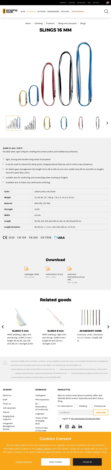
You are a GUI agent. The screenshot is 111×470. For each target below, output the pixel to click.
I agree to (81, 418)
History (6, 412)
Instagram (67, 426)
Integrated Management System (9, 426)
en (104, 3)
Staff (5, 399)
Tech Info (65, 11)
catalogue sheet (31, 274)
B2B (82, 3)
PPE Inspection (42, 399)
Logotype (39, 413)
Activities (41, 11)
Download (74, 3)
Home (28, 23)
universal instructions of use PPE (76, 277)
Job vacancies (9, 408)
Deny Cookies (55, 462)
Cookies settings (43, 449)
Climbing (39, 23)
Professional (100, 406)
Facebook (60, 426)
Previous (3, 326)
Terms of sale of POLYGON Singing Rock (41, 430)
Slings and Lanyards (67, 23)
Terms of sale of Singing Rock (41, 421)
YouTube (73, 426)
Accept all (87, 462)
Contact (88, 3)
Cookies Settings (24, 462)
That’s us (7, 403)
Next (107, 123)
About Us (7, 395)
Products (31, 11)
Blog (23, 11)
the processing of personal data (85, 418)
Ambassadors (53, 11)
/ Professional (77, 11)
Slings (83, 23)
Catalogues (40, 395)
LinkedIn (80, 426)
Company (55, 3)
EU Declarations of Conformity (41, 406)
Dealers (64, 3)
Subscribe (101, 412)
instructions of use (54, 274)
